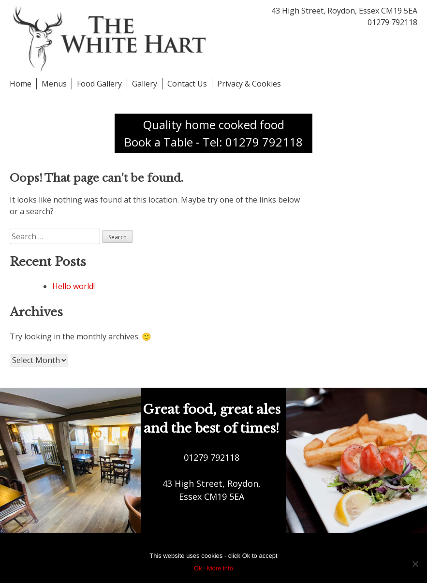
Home (20, 83)
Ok (198, 568)
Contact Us (187, 83)
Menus (54, 83)
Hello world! (73, 286)
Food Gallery (99, 83)
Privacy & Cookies (249, 83)
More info (220, 568)
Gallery (144, 83)
